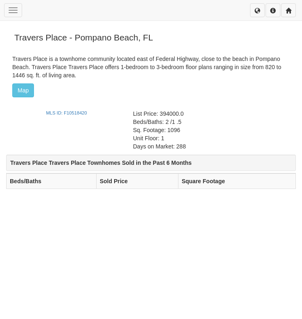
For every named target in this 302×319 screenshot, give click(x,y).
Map (23, 90)
